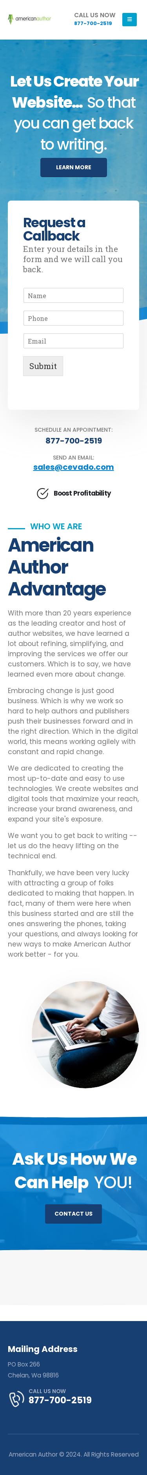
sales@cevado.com (73, 467)
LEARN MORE (73, 167)
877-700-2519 (73, 440)
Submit (43, 366)
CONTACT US (73, 1214)
